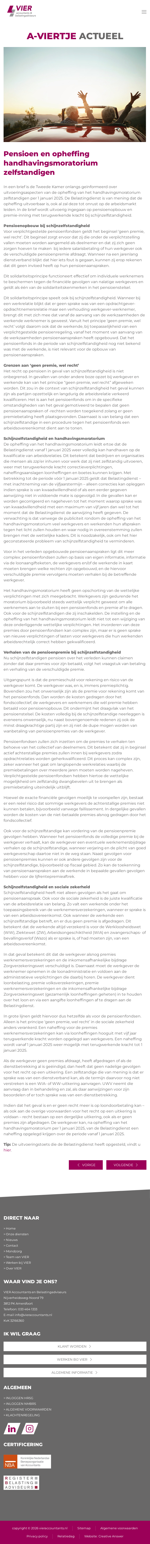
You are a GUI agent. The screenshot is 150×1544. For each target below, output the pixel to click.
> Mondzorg (13, 1251)
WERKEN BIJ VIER (75, 1359)
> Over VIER (12, 1268)
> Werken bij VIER (17, 1262)
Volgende (126, 1165)
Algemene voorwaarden (119, 1528)
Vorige (85, 1165)
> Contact (11, 1245)
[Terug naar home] (21, 10)
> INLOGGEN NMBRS (20, 1404)
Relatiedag (66, 1536)
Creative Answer (110, 1536)
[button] (144, 12)
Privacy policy (37, 1536)
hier (7, 1150)
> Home (10, 1228)
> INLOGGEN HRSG (18, 1398)
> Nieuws (11, 1240)
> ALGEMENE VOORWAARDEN (28, 1409)
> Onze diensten (16, 1234)
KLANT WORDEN (75, 1346)
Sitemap (84, 1528)
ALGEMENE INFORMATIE (75, 1372)
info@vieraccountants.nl (33, 1315)
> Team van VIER (16, 1257)
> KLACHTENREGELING (22, 1415)
